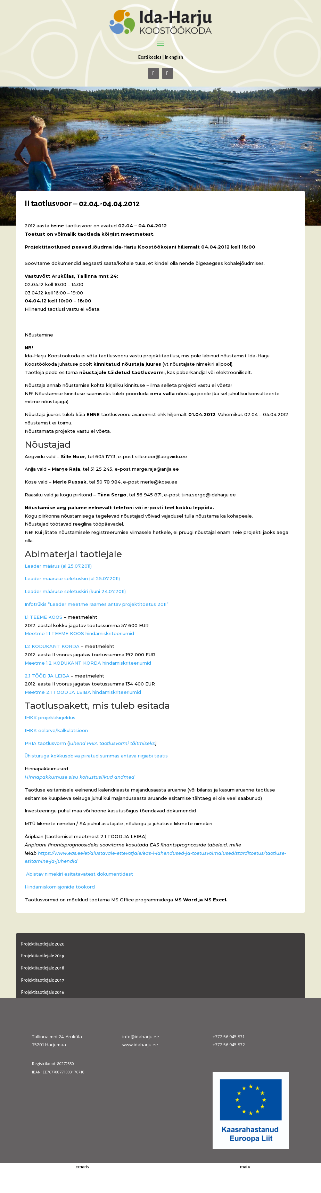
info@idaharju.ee (140, 1036)
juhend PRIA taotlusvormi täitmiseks (112, 743)
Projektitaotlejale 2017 (42, 980)
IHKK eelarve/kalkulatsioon (56, 730)
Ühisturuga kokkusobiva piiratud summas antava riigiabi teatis (96, 755)
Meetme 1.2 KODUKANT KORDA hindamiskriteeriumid (88, 663)
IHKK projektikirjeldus (50, 717)
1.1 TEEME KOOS (44, 617)
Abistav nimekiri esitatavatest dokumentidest (79, 874)
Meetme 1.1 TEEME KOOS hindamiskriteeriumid (79, 633)
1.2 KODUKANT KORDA (52, 646)
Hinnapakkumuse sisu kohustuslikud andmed (79, 777)
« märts (82, 1166)
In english (174, 57)
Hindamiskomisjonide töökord (60, 887)
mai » (245, 1166)
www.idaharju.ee (140, 1044)
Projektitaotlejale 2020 (43, 944)
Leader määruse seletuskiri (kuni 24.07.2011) (75, 591)
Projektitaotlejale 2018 (42, 968)
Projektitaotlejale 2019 (42, 955)
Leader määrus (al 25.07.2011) (58, 566)
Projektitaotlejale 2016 (42, 992)
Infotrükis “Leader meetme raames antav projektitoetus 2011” (96, 604)
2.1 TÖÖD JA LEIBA (47, 676)
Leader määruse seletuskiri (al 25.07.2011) (72, 578)
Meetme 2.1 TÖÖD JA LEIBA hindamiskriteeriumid (83, 692)
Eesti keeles (150, 57)
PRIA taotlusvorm (45, 743)
